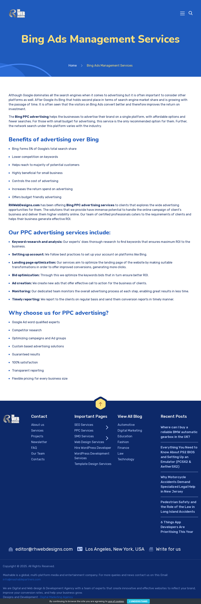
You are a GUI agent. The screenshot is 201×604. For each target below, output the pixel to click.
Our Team (38, 453)
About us (37, 425)
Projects (37, 436)
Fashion (123, 442)
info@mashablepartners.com (22, 579)
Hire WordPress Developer (92, 448)
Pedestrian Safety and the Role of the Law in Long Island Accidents (178, 506)
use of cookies (116, 601)
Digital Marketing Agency (56, 597)
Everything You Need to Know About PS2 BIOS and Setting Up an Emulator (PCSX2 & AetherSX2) (179, 456)
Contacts (38, 459)
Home (72, 65)
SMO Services (84, 436)
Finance (123, 448)
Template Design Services (92, 464)
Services (37, 430)
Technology (126, 459)
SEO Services (83, 425)
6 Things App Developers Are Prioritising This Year (177, 527)
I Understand (138, 601)
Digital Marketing (130, 430)
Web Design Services (89, 442)
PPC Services (83, 430)
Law (121, 453)
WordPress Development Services (91, 456)
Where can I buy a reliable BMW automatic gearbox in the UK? (179, 432)
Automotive (126, 425)
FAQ (34, 448)
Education (125, 436)
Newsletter (39, 442)
